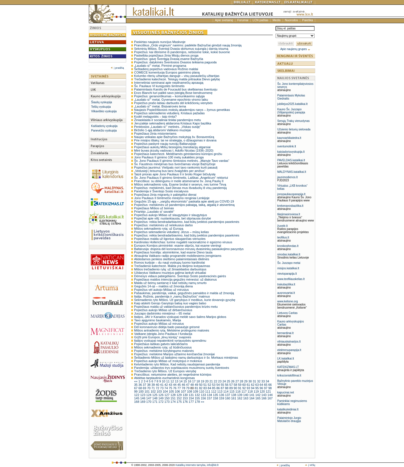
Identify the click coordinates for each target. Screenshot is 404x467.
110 (202, 391)
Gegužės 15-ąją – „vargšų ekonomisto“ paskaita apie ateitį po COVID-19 (184, 201)
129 (179, 395)
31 (255, 381)
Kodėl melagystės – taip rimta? (155, 116)
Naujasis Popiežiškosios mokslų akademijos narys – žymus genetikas (182, 109)
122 (137, 395)
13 (177, 381)
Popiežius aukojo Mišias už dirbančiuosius (163, 310)
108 (190, 391)
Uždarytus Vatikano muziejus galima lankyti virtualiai (170, 272)
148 (155, 398)
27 (237, 381)
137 (228, 395)
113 (220, 391)
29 (246, 381)
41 (162, 384)
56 (227, 384)
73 (162, 388)
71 (153, 388)
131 (192, 395)
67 (136, 388)
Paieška (307, 20)
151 (174, 398)
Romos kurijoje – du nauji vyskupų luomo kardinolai (169, 262)
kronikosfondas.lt (287, 246)
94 (253, 388)
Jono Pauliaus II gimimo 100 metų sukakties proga (169, 157)
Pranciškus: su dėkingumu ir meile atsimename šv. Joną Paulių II (179, 181)
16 (190, 381)
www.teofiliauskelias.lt (291, 279)
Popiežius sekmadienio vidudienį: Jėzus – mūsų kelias (171, 232)
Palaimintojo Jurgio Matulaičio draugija (289, 419)
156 (204, 398)
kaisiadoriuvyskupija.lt (291, 151)
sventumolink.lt (286, 146)
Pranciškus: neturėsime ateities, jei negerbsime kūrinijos (172, 374)
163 (246, 398)
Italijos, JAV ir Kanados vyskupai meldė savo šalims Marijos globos (180, 316)
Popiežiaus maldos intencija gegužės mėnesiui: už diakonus (175, 279)
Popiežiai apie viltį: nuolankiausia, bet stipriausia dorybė (172, 218)
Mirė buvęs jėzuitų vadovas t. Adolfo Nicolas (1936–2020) (173, 150)
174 (174, 401)
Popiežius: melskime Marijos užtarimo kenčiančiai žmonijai (174, 354)
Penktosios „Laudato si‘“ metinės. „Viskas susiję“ (167, 126)
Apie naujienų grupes (295, 49)
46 (184, 384)
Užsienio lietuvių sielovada (293, 129)
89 (231, 388)
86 (218, 388)
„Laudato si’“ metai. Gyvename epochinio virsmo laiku (171, 99)
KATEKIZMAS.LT (288, 367)
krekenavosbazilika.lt (290, 205)
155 (198, 398)
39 (153, 384)
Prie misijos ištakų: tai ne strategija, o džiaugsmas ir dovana (175, 140)
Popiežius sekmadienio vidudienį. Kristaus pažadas (169, 113)
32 (259, 381)
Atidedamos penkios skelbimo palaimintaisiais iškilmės (171, 259)
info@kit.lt (212, 465)
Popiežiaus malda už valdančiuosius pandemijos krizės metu (176, 306)
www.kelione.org (287, 301)
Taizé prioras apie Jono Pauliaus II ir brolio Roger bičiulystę (175, 174)
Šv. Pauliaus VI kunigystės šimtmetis (159, 86)
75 (171, 388)
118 (250, 391)
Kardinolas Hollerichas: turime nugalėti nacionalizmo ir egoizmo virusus (183, 242)
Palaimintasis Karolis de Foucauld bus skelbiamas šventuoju (175, 89)
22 (216, 381)
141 (252, 395)
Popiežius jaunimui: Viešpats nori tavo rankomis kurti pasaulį (176, 167)
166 (264, 398)
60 (244, 384)
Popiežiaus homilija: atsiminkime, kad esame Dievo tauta (173, 252)
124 (149, 395)
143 (264, 395)
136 (222, 395)
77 (179, 388)
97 (266, 388)
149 (161, 398)
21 (211, 381)
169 (143, 401)
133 (204, 395)
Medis (276, 20)
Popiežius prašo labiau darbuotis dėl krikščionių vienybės (173, 103)
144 (269, 395)
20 (207, 381)
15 (185, 381)
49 (197, 384)
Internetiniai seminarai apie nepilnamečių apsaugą (168, 82)
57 (231, 384)
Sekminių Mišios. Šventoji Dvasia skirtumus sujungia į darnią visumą (181, 48)
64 (262, 384)
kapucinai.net (285, 392)
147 (149, 398)
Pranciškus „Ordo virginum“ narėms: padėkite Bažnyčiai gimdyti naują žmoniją (188, 45)
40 (158, 384)
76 (175, 388)
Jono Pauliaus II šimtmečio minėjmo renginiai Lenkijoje (172, 198)
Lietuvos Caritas (287, 313)
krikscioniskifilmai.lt (289, 375)
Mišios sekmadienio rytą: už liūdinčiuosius (163, 347)
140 (246, 395)
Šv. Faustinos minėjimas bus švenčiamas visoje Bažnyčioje (175, 164)
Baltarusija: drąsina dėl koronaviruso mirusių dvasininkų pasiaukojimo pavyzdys (189, 249)
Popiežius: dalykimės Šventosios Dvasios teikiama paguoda (175, 62)
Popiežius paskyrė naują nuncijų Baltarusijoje (165, 143)
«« (136, 381)
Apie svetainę (224, 20)
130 (185, 395)
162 (240, 398)
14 (181, 381)
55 (223, 384)
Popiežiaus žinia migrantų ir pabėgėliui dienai (165, 194)
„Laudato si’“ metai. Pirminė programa (160, 65)
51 (205, 384)
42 (166, 384)
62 (253, 384)
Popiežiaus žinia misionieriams (155, 133)
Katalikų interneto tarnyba (190, 465)
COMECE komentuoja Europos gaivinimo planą (167, 72)
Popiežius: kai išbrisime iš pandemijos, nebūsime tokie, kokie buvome (182, 52)
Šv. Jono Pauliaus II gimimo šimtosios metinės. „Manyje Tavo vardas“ (181, 160)
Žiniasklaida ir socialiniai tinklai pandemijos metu (167, 120)
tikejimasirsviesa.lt (288, 214)
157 (210, 398)
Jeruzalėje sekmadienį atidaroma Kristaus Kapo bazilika (172, 123)
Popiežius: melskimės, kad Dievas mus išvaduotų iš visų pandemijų (180, 188)
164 (252, 398)
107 (184, 391)
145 (137, 398)
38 (149, 384)
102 (153, 391)
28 (242, 381)
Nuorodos (291, 20)
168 (137, 401)
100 (141, 391)
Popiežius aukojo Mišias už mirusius (159, 323)
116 (238, 391)
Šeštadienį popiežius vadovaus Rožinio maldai (166, 69)
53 (214, 384)
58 (236, 384)
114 (226, 391)
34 (267, 381)
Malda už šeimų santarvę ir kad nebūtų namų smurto (170, 283)
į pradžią (117, 67)
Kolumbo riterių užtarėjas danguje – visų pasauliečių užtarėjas (176, 76)
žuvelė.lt (282, 225)
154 (192, 398)
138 (234, 395)
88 (227, 388)
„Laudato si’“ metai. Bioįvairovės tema (160, 106)
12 (173, 381)
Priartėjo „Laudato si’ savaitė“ (154, 211)
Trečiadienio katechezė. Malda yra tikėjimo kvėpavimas (172, 266)
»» (202, 401)
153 (185, 398)
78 (184, 388)
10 (164, 381)
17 (194, 381)
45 (179, 384)
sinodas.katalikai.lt (288, 254)
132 (198, 395)
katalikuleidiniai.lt (287, 409)
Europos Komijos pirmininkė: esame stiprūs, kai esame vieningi (177, 245)
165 (258, 398)
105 (172, 391)
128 (174, 395)
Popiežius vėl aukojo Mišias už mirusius (161, 289)
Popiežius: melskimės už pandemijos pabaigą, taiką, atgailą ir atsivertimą (184, 204)
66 (270, 384)
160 (228, 398)
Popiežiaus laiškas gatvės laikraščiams (161, 344)
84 (210, 388)
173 (167, 401)
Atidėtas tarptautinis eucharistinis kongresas (164, 378)
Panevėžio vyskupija (104, 130)
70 (149, 388)
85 (214, 388)
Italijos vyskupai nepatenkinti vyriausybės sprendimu (170, 340)
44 (175, 384)
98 (270, 388)
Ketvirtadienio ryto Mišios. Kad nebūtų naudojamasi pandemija (177, 364)
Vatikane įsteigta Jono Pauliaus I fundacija (163, 333)
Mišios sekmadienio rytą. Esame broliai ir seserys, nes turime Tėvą (180, 184)
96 (262, 388)
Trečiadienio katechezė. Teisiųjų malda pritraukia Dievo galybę (177, 79)
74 (166, 388)
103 (160, 391)
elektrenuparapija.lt (289, 350)
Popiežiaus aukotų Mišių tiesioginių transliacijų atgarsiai (172, 147)
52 (210, 384)
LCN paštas (260, 20)
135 (216, 395)
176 (185, 401)
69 (145, 388)
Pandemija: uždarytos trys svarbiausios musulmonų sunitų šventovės (181, 367)
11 (168, 381)
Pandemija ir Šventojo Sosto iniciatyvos (161, 191)
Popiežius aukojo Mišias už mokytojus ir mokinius (168, 361)
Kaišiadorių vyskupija (104, 126)
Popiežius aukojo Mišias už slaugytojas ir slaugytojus (170, 215)
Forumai (242, 20)
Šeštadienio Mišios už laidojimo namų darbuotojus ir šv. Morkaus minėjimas (186, 357)
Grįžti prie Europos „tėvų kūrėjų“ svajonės (162, 337)
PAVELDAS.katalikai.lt (291, 160)
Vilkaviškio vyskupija (104, 111)
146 (143, 398)
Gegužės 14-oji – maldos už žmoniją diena (163, 286)
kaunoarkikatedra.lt (289, 137)
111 (208, 391)
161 (234, 398)
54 (218, 384)
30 (250, 381)
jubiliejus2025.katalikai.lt (292, 104)
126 (161, 395)
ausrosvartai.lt (286, 292)
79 (188, 388)
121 (268, 391)
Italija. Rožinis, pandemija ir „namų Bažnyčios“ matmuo (172, 296)
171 (155, 401)
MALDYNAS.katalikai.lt (291, 171)
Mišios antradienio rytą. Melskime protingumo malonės (171, 330)
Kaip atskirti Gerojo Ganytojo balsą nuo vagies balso (170, 303)
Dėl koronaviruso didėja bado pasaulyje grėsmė (167, 327)
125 (155, 395)
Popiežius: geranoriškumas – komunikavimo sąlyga (169, 96)
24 (224, 381)
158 (216, 398)
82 (201, 388)
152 (179, 398)
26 (233, 381)
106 (178, 391)
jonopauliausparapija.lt (291, 194)
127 (167, 395)
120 (263, 391)
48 (192, 384)
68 (140, 388)
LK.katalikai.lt (285, 358)
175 (179, 401)
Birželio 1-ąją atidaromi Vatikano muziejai (162, 130)
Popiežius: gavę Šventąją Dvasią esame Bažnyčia (168, 59)
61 (249, 384)
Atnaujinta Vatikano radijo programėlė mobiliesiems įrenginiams (178, 255)
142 (258, 395)
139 (240, 395)
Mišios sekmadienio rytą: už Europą (158, 228)
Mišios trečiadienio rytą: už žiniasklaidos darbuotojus (170, 269)
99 (136, 391)
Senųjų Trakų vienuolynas (293, 120)
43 (171, 384)
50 (201, 384)
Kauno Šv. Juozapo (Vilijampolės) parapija (291, 111)
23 (220, 381)
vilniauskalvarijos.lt (289, 341)
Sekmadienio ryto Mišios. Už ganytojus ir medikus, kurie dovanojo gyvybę (184, 300)
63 (257, 384)
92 (244, 388)
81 (197, 388)
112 (214, 391)
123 (143, 395)
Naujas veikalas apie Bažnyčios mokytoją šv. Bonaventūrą (174, 137)
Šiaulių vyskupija (101, 102)
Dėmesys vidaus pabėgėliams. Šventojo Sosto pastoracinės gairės (180, 276)
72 (158, 388)
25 (229, 381)
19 (203, 381)
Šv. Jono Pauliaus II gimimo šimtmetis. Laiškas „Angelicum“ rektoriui (181, 177)
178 (198, 401)
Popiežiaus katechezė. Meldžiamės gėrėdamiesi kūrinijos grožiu (178, 154)
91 (240, 388)
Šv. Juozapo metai (288, 262)
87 (223, 388)
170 (149, 401)
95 (257, 388)
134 (210, 395)
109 (196, 391)
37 (145, 384)
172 (161, 401)
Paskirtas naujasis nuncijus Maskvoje (160, 42)
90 (236, 388)
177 (192, 401)
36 (140, 384)
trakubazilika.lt (286, 284)
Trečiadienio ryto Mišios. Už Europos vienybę (165, 371)
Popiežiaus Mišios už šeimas (154, 208)
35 (136, 384)
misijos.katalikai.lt (288, 268)
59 (240, 384)
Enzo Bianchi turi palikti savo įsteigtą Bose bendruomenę (173, 92)
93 (249, 388)
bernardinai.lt (285, 333)
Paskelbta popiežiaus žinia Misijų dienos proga (166, 55)
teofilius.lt (283, 237)
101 (148, 391)
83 (205, 388)
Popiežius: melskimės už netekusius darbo (163, 225)
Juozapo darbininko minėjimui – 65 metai (162, 313)
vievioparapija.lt (287, 273)
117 (244, 391)
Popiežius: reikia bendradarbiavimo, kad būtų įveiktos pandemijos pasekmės (186, 221)
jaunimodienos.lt (287, 177)
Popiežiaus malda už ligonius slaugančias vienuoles (170, 238)
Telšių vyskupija (101, 106)
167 (269, 398)
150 (167, 398)
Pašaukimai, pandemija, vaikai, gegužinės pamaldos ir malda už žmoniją (184, 293)
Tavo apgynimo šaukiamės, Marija (157, 320)
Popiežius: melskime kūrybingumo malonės (164, 350)
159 (222, 398)
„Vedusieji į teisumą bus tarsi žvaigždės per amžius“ (169, 171)
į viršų (310, 465)
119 (256, 391)
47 (188, 384)
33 (263, 381)
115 (232, 391)
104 (166, 391)
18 (198, 381)
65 (266, 384)
